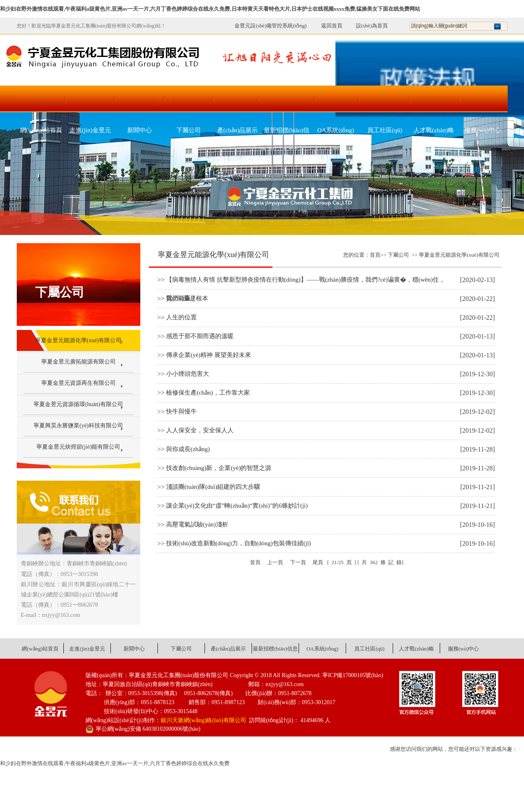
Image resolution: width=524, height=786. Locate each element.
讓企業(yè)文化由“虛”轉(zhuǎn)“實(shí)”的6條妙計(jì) (237, 505)
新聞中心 (139, 130)
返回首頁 (327, 26)
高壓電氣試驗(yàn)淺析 (197, 524)
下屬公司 (188, 130)
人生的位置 (181, 317)
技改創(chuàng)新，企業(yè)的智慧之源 (218, 468)
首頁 (375, 255)
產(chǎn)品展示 (237, 130)
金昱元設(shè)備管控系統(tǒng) (270, 26)
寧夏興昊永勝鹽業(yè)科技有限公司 (78, 425)
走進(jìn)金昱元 (90, 130)
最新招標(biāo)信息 (286, 135)
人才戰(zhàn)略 (434, 130)
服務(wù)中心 (483, 130)
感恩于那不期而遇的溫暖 (200, 336)
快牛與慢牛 (181, 411)
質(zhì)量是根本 (187, 298)
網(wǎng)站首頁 (41, 130)
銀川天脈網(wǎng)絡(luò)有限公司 (203, 720)
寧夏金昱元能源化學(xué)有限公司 (78, 340)
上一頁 (275, 562)
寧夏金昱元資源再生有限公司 (78, 383)
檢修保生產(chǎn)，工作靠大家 (208, 392)
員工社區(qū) (384, 130)
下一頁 (297, 562)
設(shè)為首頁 (372, 26)
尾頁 (318, 562)
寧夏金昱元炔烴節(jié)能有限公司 (78, 447)
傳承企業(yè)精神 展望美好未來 (208, 355)
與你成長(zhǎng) (188, 449)
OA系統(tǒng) (335, 130)
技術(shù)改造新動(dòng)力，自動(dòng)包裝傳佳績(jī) (238, 543)
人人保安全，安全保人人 (200, 430)
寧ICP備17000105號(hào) (352, 675)
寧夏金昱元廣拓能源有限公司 (78, 362)
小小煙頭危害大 (187, 373)
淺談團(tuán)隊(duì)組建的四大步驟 (213, 486)
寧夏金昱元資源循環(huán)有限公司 (78, 404)
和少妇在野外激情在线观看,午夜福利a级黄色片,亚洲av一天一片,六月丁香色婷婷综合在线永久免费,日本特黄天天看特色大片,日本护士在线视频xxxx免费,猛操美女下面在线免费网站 (210, 9)
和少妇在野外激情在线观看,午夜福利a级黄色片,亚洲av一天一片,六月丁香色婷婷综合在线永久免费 (114, 763)
